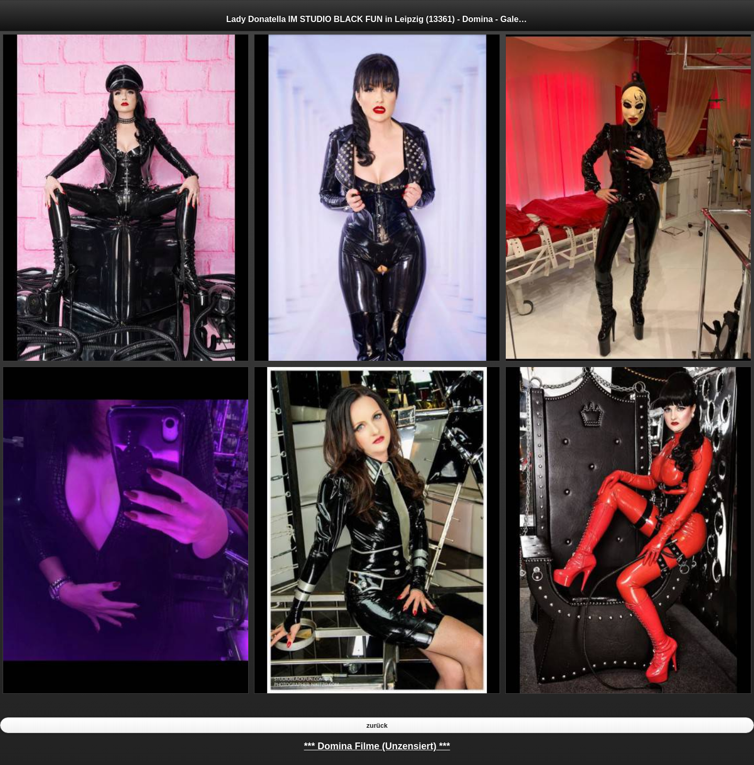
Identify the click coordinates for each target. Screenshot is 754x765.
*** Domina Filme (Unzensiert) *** (377, 746)
